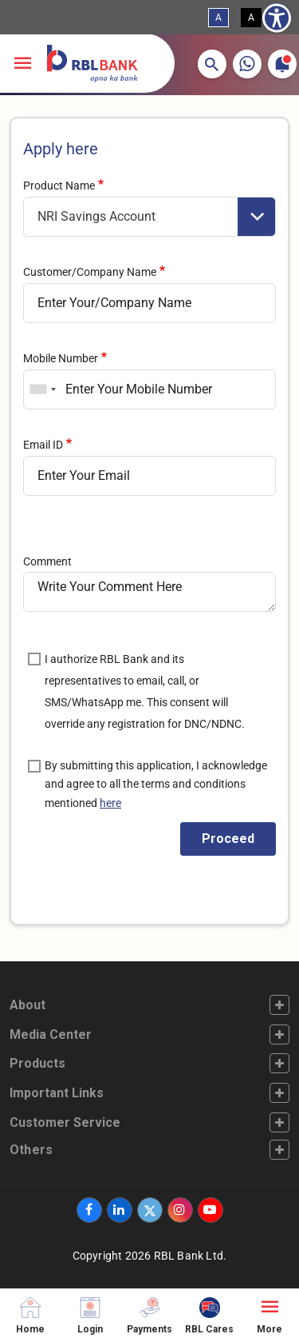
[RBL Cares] (209, 1315)
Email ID (43, 444)
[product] (149, 217)
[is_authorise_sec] (34, 766)
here (110, 803)
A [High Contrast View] (251, 17)
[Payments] (149, 1315)
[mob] (149, 389)
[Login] (90, 1315)
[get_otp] (228, 839)
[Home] (30, 1315)
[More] (269, 1315)
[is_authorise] (34, 659)
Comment (47, 561)
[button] (212, 64)
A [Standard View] (218, 17)
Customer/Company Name (89, 272)
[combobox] (42, 389)
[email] (149, 476)
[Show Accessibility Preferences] (276, 17)
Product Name (59, 185)
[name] (149, 303)
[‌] (89, 1210)
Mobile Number (60, 358)
